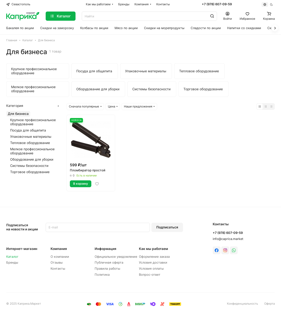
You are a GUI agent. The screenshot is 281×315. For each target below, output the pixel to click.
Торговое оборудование (30, 172)
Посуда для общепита (28, 130)
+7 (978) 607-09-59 (217, 4)
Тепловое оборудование (30, 143)
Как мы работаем (153, 249)
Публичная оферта (109, 262)
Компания (59, 249)
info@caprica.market (228, 239)
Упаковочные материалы (30, 137)
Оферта (269, 303)
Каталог (12, 257)
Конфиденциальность (242, 303)
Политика (102, 275)
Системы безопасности (29, 166)
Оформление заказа (154, 257)
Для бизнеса (18, 114)
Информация (105, 249)
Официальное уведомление (116, 257)
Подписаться (167, 227)
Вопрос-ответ (149, 275)
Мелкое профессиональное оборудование (32, 151)
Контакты (58, 268)
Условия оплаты (151, 268)
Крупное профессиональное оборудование (33, 122)
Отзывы (57, 262)
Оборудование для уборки (31, 159)
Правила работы (107, 268)
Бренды (12, 262)
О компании (60, 257)
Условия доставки (153, 262)
